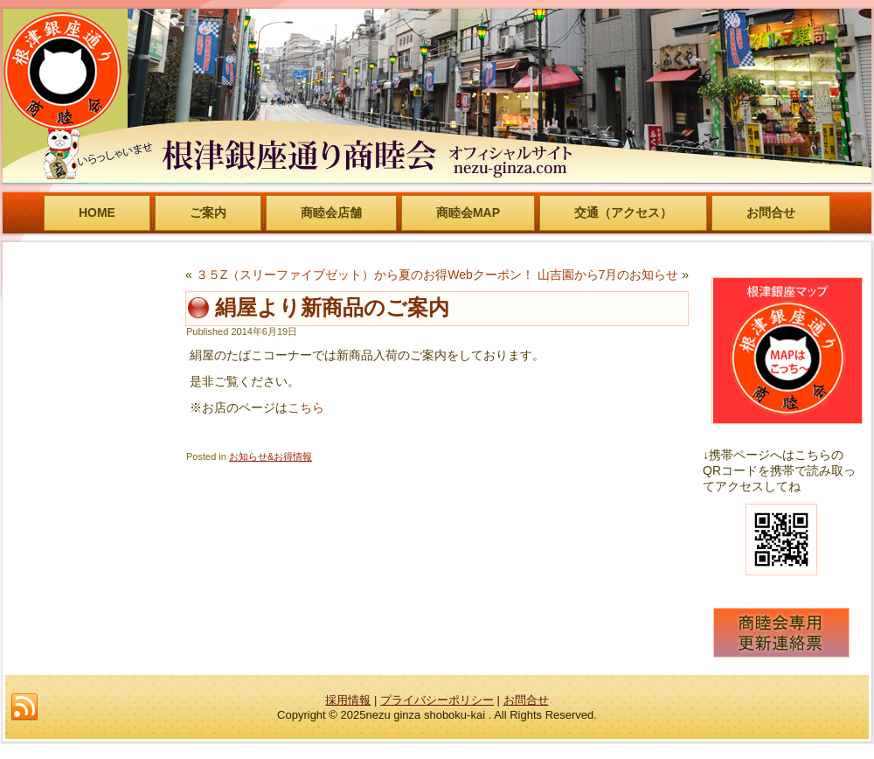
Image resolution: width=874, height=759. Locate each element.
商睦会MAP (468, 212)
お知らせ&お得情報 (270, 456)
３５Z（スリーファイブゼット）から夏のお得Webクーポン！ (365, 275)
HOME (97, 212)
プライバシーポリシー (437, 700)
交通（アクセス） (623, 212)
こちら (306, 407)
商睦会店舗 (331, 212)
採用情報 (348, 700)
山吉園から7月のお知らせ (608, 275)
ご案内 (208, 212)
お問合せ (770, 212)
